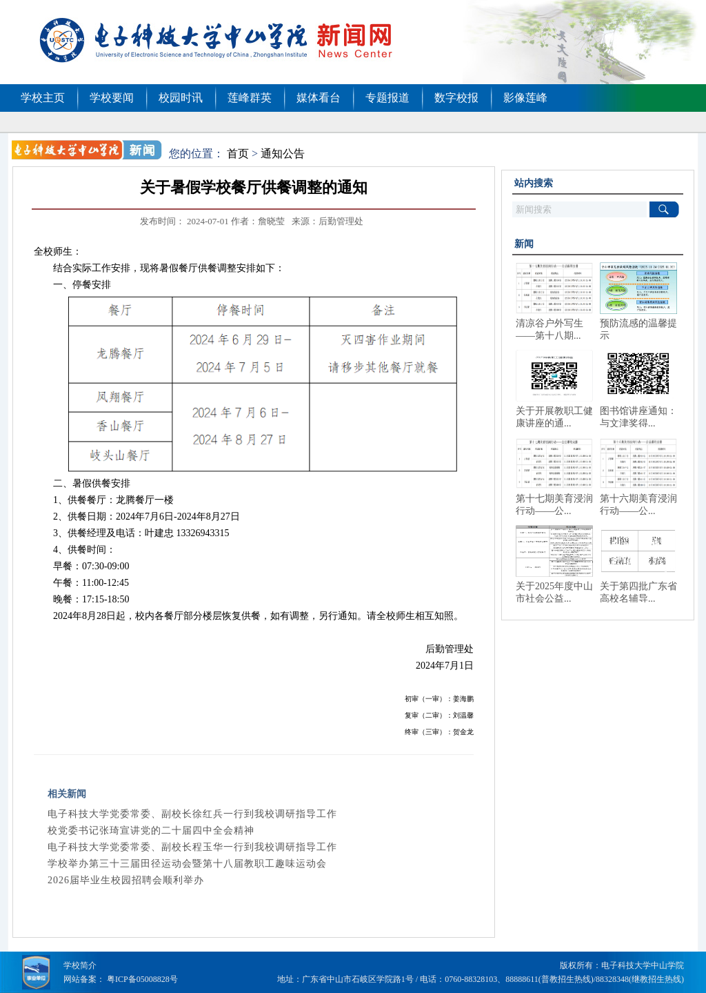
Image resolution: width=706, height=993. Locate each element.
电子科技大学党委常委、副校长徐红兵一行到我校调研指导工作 (192, 814)
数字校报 (456, 98)
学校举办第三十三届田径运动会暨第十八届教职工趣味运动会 (187, 863)
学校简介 (80, 965)
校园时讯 (181, 98)
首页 (238, 153)
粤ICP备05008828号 (142, 979)
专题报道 (387, 98)
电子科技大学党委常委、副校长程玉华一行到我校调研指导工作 (192, 847)
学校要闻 (112, 98)
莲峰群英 (250, 98)
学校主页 (43, 98)
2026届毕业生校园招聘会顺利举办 (126, 880)
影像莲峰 (525, 98)
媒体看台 (318, 98)
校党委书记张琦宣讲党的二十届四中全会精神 (151, 830)
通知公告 (283, 153)
